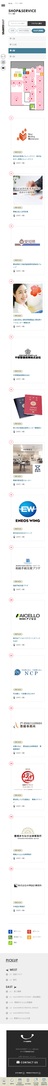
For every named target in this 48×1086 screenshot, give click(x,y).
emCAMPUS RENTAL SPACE (23, 1008)
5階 (13, 57)
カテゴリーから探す (18, 23)
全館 (12, 31)
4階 (13, 51)
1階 (13, 39)
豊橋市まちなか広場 (19, 1018)
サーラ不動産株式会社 (27, 1051)
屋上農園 (15, 991)
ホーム (10, 3)
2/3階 (14, 45)
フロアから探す (36, 23)
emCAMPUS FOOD (19, 1013)
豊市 (13, 980)
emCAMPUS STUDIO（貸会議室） (25, 997)
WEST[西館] (24, 31)
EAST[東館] (38, 31)
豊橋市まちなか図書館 (20, 1002)
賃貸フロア (15, 974)
